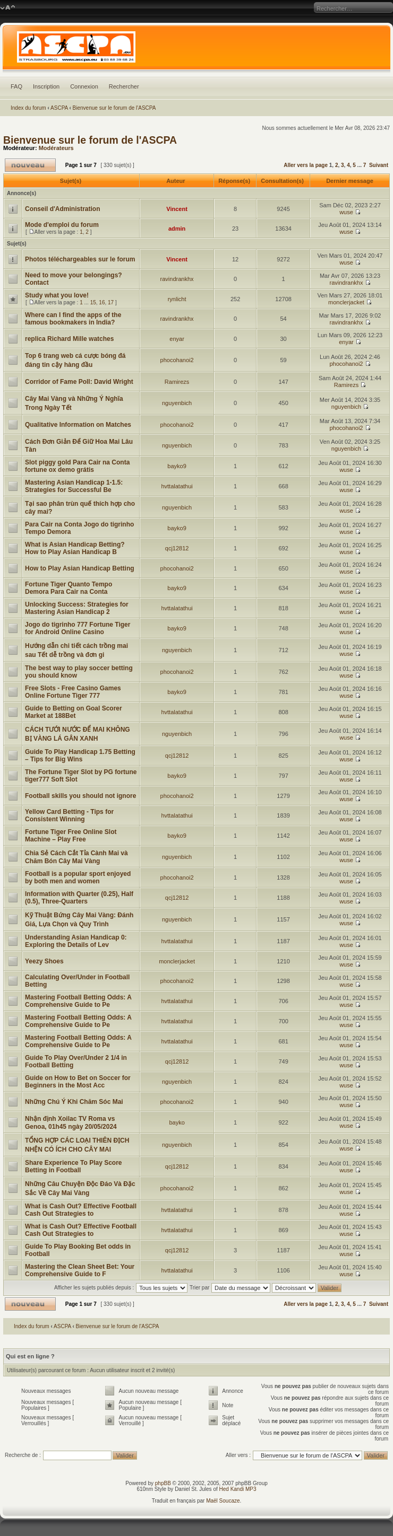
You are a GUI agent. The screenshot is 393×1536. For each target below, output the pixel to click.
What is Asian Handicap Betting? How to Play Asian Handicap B (75, 548)
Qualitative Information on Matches (78, 424)
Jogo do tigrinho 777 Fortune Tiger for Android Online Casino (77, 628)
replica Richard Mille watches (69, 339)
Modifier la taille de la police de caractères (7, 8)
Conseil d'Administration (62, 209)
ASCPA (59, 108)
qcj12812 (177, 548)
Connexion (84, 86)
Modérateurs (56, 148)
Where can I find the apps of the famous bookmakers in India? (73, 318)
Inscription (46, 86)
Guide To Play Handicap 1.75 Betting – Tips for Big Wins (80, 755)
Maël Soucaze (223, 1501)
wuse (346, 212)
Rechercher (124, 86)
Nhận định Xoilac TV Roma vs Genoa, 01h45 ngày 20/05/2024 (71, 1122)
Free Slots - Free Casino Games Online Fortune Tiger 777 (73, 691)
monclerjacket (346, 302)
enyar (176, 339)
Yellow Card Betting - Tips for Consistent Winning (69, 815)
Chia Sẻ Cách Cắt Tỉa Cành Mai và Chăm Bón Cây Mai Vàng (76, 857)
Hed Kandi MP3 (238, 1489)
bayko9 (176, 466)
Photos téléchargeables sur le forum (80, 259)
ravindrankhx (177, 279)
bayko (176, 1122)
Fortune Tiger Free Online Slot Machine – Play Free (70, 835)
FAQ (16, 86)
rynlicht (177, 299)
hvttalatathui (176, 486)
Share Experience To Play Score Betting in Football (73, 1166)
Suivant (378, 165)
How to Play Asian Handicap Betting (79, 568)
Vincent (176, 209)
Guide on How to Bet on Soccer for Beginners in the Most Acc (78, 1081)
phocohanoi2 (177, 360)
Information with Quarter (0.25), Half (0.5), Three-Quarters (79, 897)
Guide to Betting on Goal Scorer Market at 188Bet (73, 712)
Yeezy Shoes (44, 961)
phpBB (163, 1483)
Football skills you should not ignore (80, 796)
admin (176, 228)
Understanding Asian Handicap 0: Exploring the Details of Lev (76, 941)
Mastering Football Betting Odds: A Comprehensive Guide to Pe (78, 1001)
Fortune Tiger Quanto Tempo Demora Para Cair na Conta (68, 588)
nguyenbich (177, 403)
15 (93, 302)
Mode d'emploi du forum (62, 225)
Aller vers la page (306, 165)
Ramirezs (177, 382)
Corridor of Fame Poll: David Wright (79, 381)
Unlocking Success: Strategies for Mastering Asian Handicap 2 (77, 608)
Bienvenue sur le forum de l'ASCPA (114, 108)
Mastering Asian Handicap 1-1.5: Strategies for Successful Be (74, 486)
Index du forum (28, 108)
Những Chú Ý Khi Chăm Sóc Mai (74, 1101)
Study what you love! (57, 295)
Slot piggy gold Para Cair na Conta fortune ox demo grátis (77, 466)
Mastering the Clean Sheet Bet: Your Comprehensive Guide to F (79, 1270)
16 (102, 302)
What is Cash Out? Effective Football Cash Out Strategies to (80, 1210)
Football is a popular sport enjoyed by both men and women (78, 877)
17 (111, 302)
